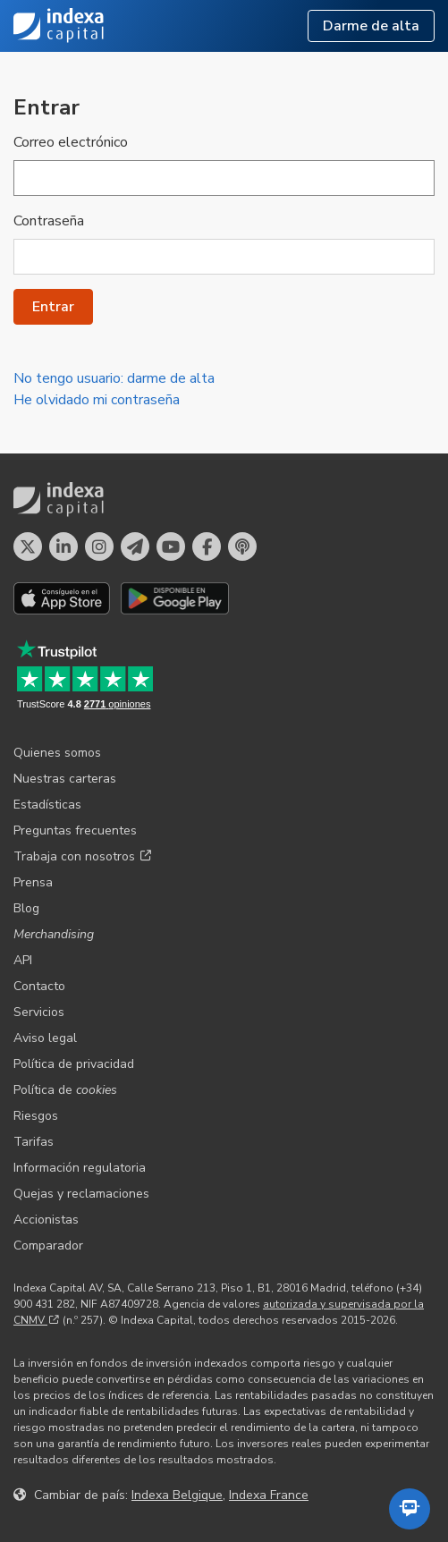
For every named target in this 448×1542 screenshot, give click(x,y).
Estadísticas (47, 804)
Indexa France (269, 1495)
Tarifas (33, 1141)
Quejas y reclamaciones (81, 1193)
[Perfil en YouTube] (170, 546)
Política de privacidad (73, 1063)
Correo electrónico (70, 142)
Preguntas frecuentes (75, 830)
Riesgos (35, 1115)
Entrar (53, 307)
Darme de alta (371, 26)
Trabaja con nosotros (82, 856)
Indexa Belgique (177, 1495)
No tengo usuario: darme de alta (114, 378)
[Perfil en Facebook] (206, 546)
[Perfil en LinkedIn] (63, 546)
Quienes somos (57, 752)
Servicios (38, 1012)
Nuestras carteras (64, 778)
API (22, 960)
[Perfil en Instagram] (99, 546)
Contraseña (48, 221)
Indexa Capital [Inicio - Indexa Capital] (59, 26)
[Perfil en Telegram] (135, 546)
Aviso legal (45, 1037)
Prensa (33, 882)
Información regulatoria (79, 1167)
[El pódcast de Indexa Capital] (242, 546)
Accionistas (46, 1219)
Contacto (39, 986)
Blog (26, 908)
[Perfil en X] (27, 546)
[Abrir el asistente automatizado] (409, 1508)
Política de (65, 1089)
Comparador (48, 1245)
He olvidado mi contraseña (96, 400)
